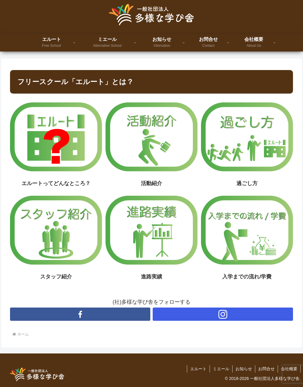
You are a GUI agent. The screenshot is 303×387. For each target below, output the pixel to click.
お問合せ (266, 368)
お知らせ (244, 368)
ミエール (221, 368)
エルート (198, 368)
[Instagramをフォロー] (223, 314)
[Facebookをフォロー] (80, 314)
